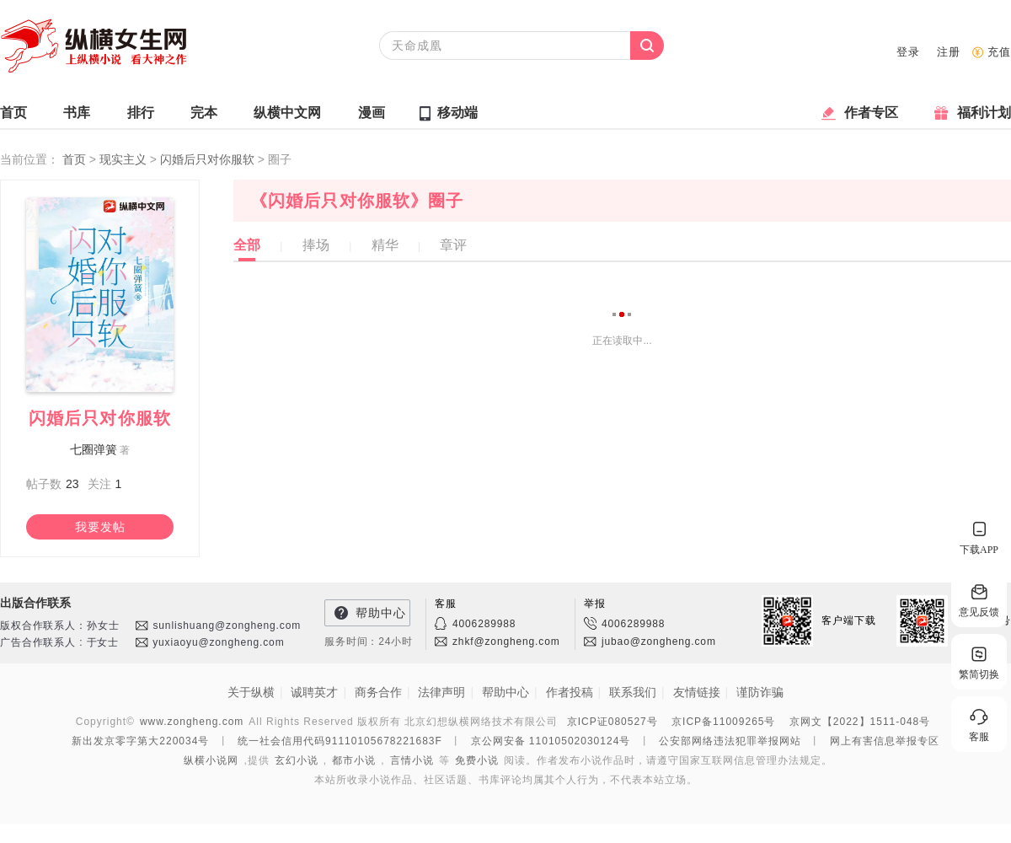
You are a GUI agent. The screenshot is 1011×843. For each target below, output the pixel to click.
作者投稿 (569, 692)
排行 (140, 116)
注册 (948, 52)
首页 (13, 116)
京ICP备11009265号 (723, 722)
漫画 (371, 116)
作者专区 (871, 116)
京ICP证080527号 (612, 722)
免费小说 (477, 760)
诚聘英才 (314, 692)
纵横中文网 (287, 116)
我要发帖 (100, 527)
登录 (908, 52)
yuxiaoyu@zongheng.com (218, 642)
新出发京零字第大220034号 (140, 741)
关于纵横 (251, 692)
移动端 (457, 112)
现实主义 (124, 159)
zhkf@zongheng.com (506, 641)
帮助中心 (381, 613)
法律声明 (441, 692)
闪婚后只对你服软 (209, 159)
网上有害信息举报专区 (884, 741)
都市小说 (354, 760)
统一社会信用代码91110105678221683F (340, 741)
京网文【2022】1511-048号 (859, 722)
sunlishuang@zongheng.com (226, 625)
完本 (203, 116)
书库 (76, 116)
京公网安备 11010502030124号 (551, 741)
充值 (999, 52)
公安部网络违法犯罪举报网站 (730, 741)
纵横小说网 (211, 760)
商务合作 (378, 692)
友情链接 (696, 692)
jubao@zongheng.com (659, 641)
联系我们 (632, 692)
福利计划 (984, 116)
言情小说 (412, 760)
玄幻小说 (296, 760)
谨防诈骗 (760, 692)
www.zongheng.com (191, 722)
